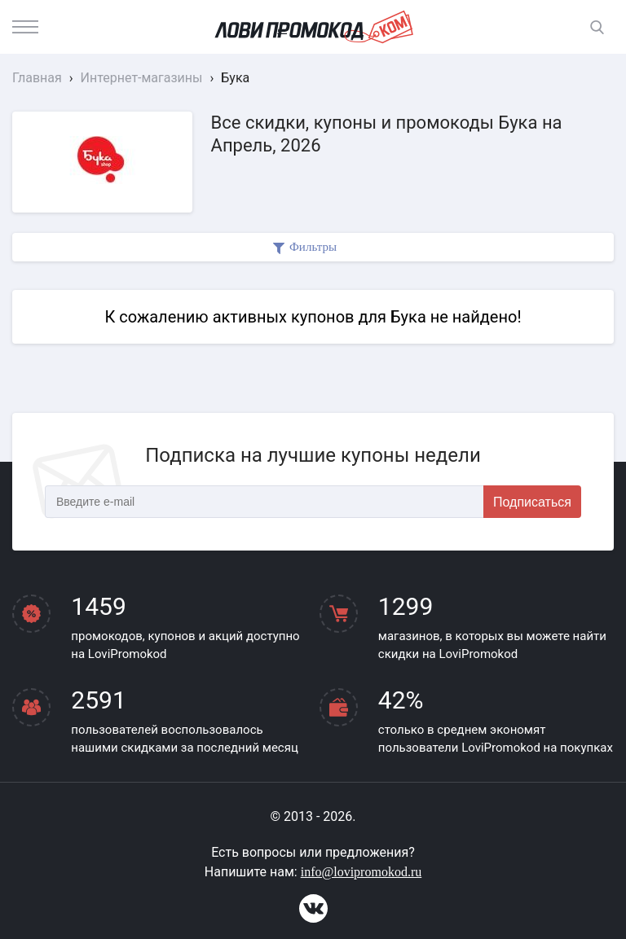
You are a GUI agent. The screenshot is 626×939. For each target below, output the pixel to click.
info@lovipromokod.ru (361, 872)
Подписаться (532, 502)
